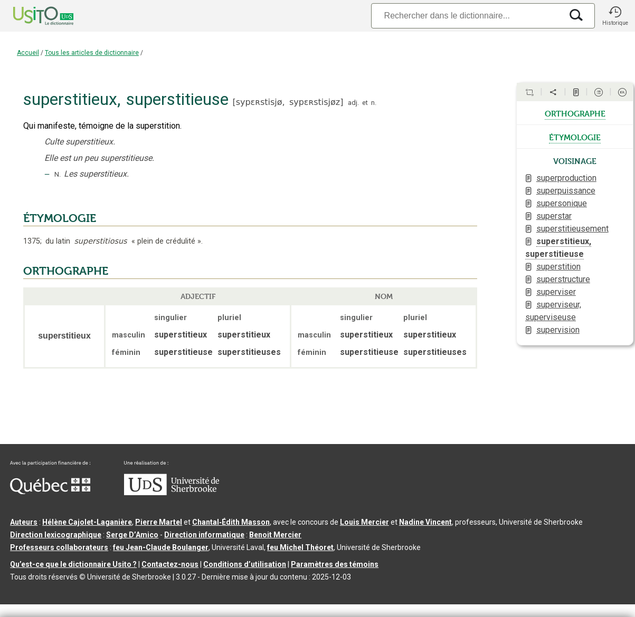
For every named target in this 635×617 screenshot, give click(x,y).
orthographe (575, 113)
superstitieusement (572, 229)
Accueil (28, 52)
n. (373, 103)
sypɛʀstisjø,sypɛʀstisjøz (288, 102)
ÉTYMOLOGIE (59, 218)
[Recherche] (466, 15)
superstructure (563, 279)
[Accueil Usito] (31, 16)
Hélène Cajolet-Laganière (87, 522)
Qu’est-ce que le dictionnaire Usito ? (73, 564)
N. (57, 174)
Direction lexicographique (55, 535)
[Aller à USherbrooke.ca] (171, 492)
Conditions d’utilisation (244, 564)
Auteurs (23, 522)
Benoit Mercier (275, 535)
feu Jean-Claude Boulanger (160, 547)
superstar (554, 216)
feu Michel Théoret (300, 547)
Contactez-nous (169, 564)
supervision (558, 330)
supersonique (561, 203)
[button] (615, 16)
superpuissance (565, 191)
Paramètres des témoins (334, 564)
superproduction (566, 178)
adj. (353, 103)
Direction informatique (204, 535)
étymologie (575, 136)
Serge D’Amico (132, 535)
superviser (556, 292)
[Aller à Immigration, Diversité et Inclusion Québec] (50, 491)
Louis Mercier (364, 522)
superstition (558, 267)
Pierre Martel (158, 522)
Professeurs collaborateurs (59, 547)
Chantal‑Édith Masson (231, 522)
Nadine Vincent (425, 522)
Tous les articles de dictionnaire (92, 52)
